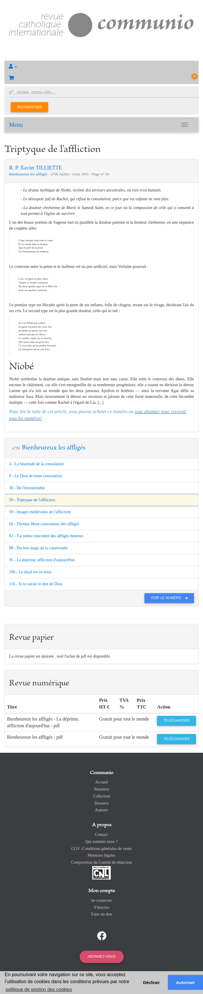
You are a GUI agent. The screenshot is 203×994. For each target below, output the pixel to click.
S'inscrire (101, 907)
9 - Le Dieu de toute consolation (35, 476)
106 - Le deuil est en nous (30, 572)
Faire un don (101, 914)
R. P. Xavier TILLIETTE (35, 168)
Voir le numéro (171, 598)
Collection (101, 796)
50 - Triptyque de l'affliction (32, 500)
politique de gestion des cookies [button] (39, 989)
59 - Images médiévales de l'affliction (40, 512)
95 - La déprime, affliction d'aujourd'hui (42, 560)
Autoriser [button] (185, 982)
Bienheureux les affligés (28, 174)
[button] (101, 66)
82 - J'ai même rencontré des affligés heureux (46, 536)
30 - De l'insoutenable (27, 488)
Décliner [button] (151, 982)
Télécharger (176, 720)
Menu (16, 125)
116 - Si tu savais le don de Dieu (35, 584)
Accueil (101, 782)
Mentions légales (101, 855)
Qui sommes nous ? (101, 841)
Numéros (101, 789)
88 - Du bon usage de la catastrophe (38, 548)
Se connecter (101, 900)
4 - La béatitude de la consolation (36, 464)
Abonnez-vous (101, 956)
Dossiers (101, 803)
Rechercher (29, 107)
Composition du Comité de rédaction (101, 862)
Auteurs (101, 810)
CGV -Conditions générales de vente (101, 848)
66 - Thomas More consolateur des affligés (44, 524)
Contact (101, 834)
